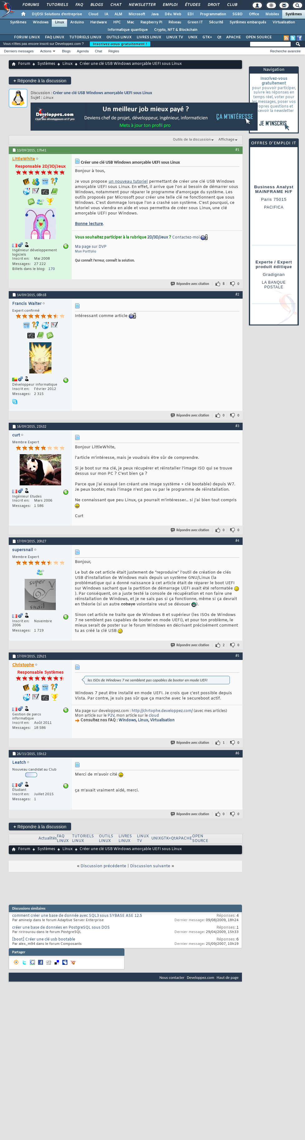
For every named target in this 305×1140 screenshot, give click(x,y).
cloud (154, 715)
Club (231, 4)
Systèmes (293, 14)
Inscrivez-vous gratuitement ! (120, 44)
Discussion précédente (103, 866)
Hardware (98, 22)
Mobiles (272, 14)
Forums (30, 4)
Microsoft (136, 14)
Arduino (77, 22)
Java (154, 14)
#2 (237, 294)
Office (254, 14)
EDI (190, 14)
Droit (213, 4)
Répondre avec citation (190, 284)
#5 (237, 655)
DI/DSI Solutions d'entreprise (57, 14)
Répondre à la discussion (39, 80)
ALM (118, 14)
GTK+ (207, 37)
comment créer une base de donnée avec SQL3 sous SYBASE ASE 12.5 (77, 915)
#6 (237, 753)
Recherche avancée (285, 51)
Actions (45, 51)
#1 (237, 149)
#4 (237, 540)
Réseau (174, 22)
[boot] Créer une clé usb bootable (43, 939)
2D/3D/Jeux (157, 237)
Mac (130, 22)
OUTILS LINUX (119, 37)
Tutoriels (57, 4)
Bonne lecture (89, 224)
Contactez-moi (186, 237)
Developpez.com (200, 977)
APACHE (233, 37)
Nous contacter (171, 977)
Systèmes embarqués (248, 22)
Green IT (195, 22)
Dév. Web (173, 14)
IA (106, 14)
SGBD (237, 14)
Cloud (93, 14)
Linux (59, 22)
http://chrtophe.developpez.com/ (162, 711)
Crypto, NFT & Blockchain (175, 30)
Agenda (83, 51)
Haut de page (228, 977)
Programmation (213, 14)
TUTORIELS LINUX (85, 37)
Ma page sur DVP (90, 246)
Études (192, 4)
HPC (117, 22)
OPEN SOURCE (259, 37)
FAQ (79, 4)
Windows (41, 22)
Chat (115, 4)
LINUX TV (174, 37)
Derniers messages (19, 51)
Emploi (170, 4)
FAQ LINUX (54, 37)
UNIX (192, 37)
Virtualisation (284, 22)
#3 (237, 426)
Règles (114, 51)
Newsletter (142, 4)
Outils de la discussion (192, 139)
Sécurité (216, 22)
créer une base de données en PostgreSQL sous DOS (61, 927)
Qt (219, 37)
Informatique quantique (128, 30)
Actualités (47, 838)
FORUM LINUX (27, 37)
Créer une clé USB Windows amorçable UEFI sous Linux (102, 92)
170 (51, 269)
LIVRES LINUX (149, 37)
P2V (111, 715)
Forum (24, 63)
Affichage (226, 139)
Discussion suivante (150, 866)
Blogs (96, 4)
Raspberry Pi (151, 22)
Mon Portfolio (85, 252)
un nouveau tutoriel (128, 181)
